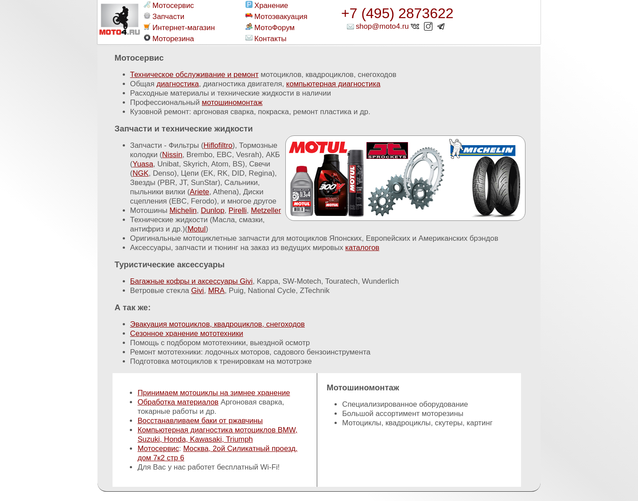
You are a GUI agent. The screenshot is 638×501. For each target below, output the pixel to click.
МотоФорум (270, 27)
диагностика (177, 84)
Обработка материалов (177, 402)
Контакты (265, 38)
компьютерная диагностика (333, 84)
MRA (216, 290)
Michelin (183, 210)
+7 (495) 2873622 (397, 13)
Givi (197, 290)
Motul (196, 229)
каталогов (362, 247)
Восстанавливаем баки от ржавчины (200, 420)
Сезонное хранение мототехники (186, 333)
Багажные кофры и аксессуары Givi (191, 281)
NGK (140, 173)
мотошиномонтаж (232, 102)
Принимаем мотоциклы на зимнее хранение (213, 393)
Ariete (199, 192)
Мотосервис (169, 5)
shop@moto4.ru (382, 26)
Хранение (266, 5)
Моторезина (169, 38)
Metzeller (266, 210)
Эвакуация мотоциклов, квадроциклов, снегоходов (217, 324)
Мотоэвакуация (276, 16)
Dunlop (212, 210)
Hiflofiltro (217, 145)
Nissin (172, 154)
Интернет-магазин (179, 27)
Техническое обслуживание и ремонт (194, 74)
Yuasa (142, 164)
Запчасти (164, 16)
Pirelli (238, 210)
